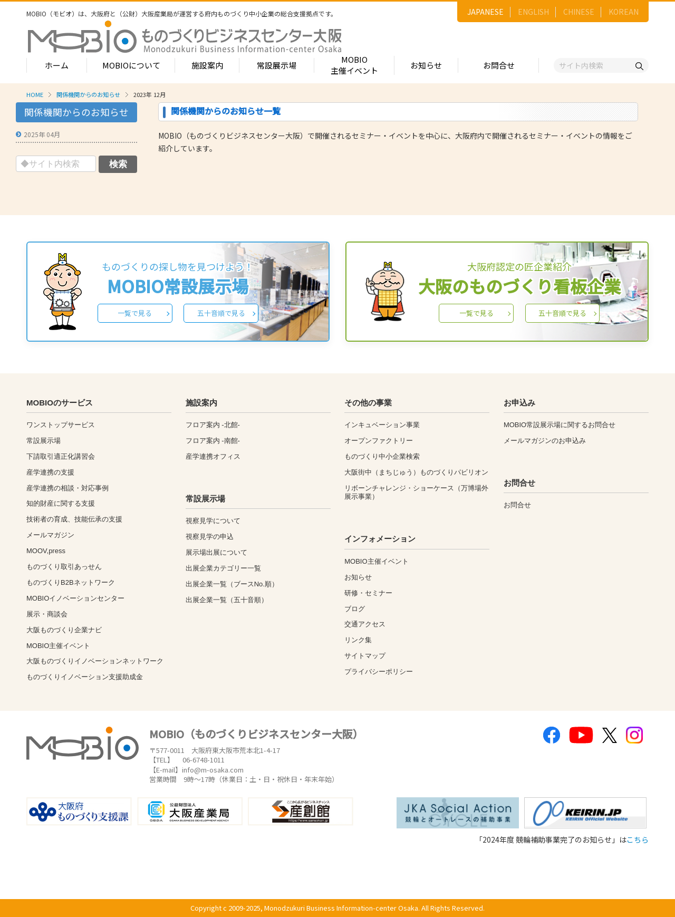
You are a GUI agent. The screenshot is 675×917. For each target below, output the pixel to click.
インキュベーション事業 (382, 425)
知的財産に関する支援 (60, 503)
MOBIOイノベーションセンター (75, 598)
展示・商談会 (47, 614)
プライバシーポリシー (378, 671)
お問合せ (499, 65)
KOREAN (624, 11)
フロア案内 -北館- (213, 425)
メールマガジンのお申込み (545, 441)
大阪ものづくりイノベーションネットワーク (94, 661)
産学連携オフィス (213, 456)
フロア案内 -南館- (213, 441)
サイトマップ (364, 656)
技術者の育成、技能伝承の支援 (74, 519)
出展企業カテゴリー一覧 (223, 568)
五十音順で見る (221, 313)
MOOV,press (45, 551)
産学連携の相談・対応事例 (67, 488)
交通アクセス (364, 624)
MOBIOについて (131, 65)
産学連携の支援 (50, 472)
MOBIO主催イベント (354, 65)
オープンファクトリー (378, 441)
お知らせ (426, 65)
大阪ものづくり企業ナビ (64, 630)
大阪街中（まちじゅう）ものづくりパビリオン (416, 472)
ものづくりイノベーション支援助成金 (84, 677)
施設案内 (207, 65)
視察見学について (213, 521)
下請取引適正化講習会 (60, 456)
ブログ (354, 609)
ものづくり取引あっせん (64, 567)
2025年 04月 (42, 134)
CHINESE (578, 11)
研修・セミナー (368, 593)
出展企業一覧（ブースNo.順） (232, 584)
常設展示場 (276, 65)
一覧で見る (135, 313)
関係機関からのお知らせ (88, 94)
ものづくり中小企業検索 (382, 456)
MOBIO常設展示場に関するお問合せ (559, 425)
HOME (34, 94)
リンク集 (358, 640)
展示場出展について (216, 552)
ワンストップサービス (60, 425)
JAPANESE (485, 11)
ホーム (57, 65)
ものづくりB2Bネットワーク (70, 582)
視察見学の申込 (210, 536)
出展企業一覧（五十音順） (227, 600)
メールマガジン (50, 535)
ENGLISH (533, 11)
